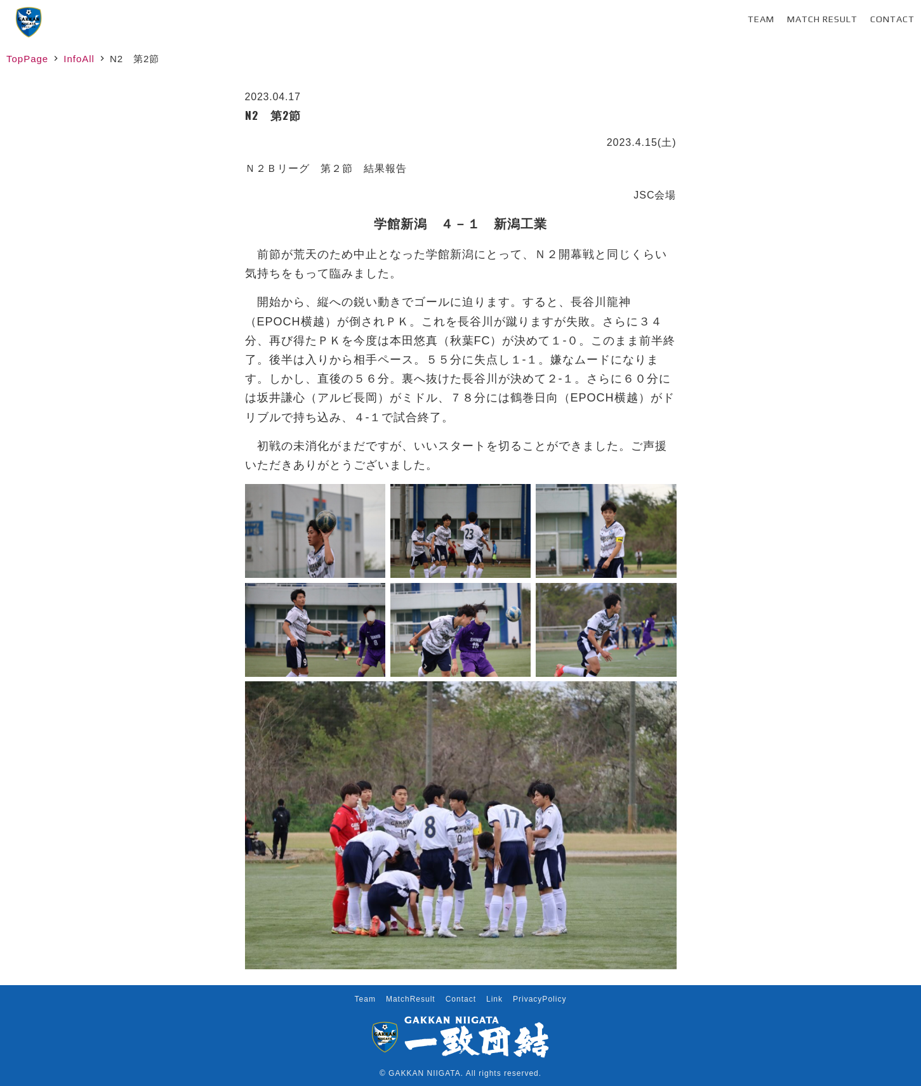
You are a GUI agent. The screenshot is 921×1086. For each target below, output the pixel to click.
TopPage (27, 58)
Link (494, 999)
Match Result (822, 19)
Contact (892, 19)
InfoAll (79, 58)
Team (761, 19)
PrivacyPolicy (539, 999)
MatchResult (410, 999)
